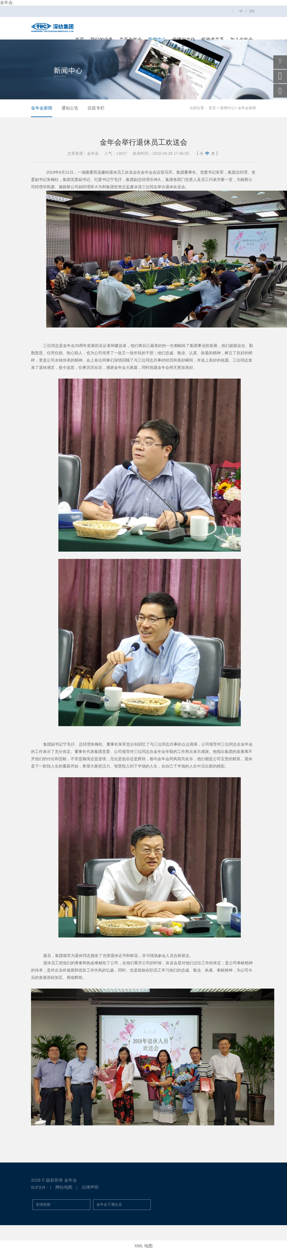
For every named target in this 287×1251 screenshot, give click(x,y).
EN (251, 11)
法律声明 (90, 1187)
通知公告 (69, 108)
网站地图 (63, 1187)
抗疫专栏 (96, 108)
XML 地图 (143, 1245)
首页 (212, 108)
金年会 (6, 2)
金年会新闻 (41, 108)
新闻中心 (227, 108)
